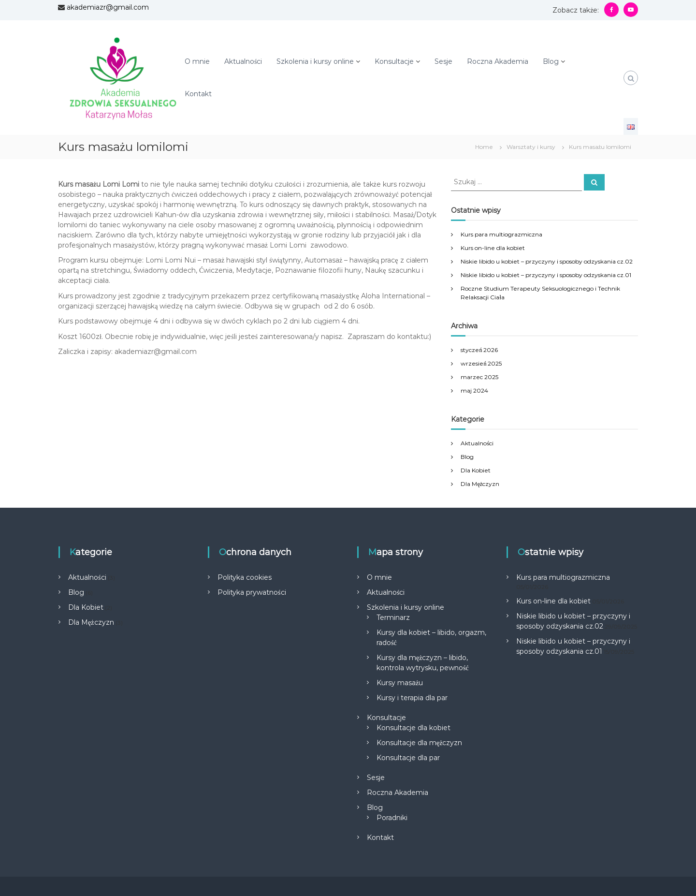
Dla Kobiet (476, 470)
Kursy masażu (400, 682)
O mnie (197, 61)
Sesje (443, 61)
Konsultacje (394, 61)
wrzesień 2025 (481, 363)
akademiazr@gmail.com (108, 7)
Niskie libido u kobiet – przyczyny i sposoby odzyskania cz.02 (547, 261)
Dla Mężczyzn (480, 483)
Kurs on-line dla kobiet (493, 247)
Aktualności (243, 61)
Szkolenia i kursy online (315, 61)
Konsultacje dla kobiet (413, 727)
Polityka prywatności (252, 592)
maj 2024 (474, 390)
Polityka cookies (245, 577)
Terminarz (393, 617)
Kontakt (198, 93)
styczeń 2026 (479, 349)
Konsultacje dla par (408, 757)
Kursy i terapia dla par (412, 697)
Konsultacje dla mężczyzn (419, 742)
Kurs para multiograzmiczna (501, 234)
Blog (551, 61)
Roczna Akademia (497, 61)
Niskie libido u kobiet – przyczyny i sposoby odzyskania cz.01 (546, 275)
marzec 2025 (479, 377)
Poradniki (392, 817)
